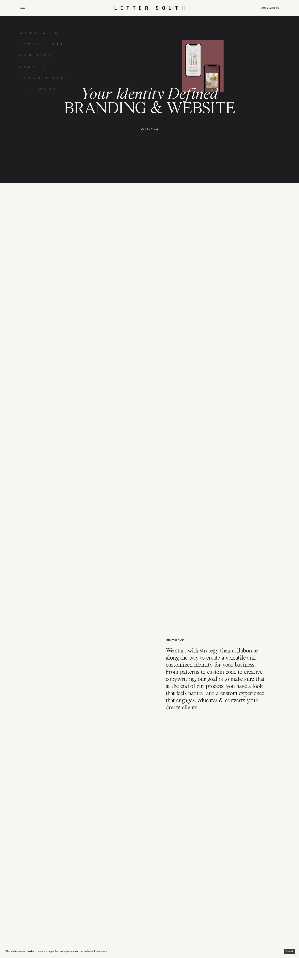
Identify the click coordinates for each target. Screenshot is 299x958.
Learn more (100, 951)
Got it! (289, 951)
